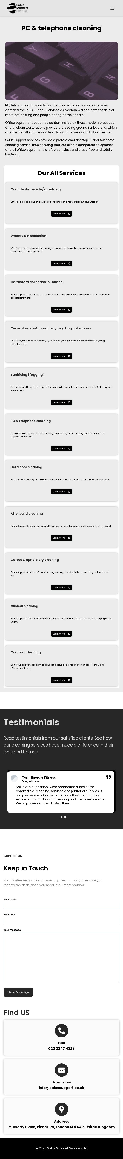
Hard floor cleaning (26, 467)
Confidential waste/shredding (36, 189)
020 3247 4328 (61, 1048)
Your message (61, 956)
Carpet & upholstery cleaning (35, 560)
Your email (61, 917)
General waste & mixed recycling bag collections (51, 328)
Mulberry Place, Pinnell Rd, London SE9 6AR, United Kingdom (61, 1127)
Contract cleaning (26, 652)
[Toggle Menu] (112, 8)
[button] (6, 792)
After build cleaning (27, 513)
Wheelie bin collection (28, 236)
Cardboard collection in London (37, 282)
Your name (61, 902)
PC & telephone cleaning (61, 28)
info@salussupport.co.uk (61, 1087)
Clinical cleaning (24, 606)
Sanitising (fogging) (28, 375)
